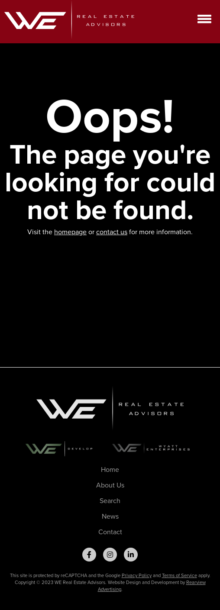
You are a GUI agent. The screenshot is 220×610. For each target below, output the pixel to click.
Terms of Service (179, 575)
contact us (111, 232)
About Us (110, 485)
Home (110, 469)
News (110, 516)
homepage (70, 232)
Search (110, 501)
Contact (110, 532)
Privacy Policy (137, 575)
